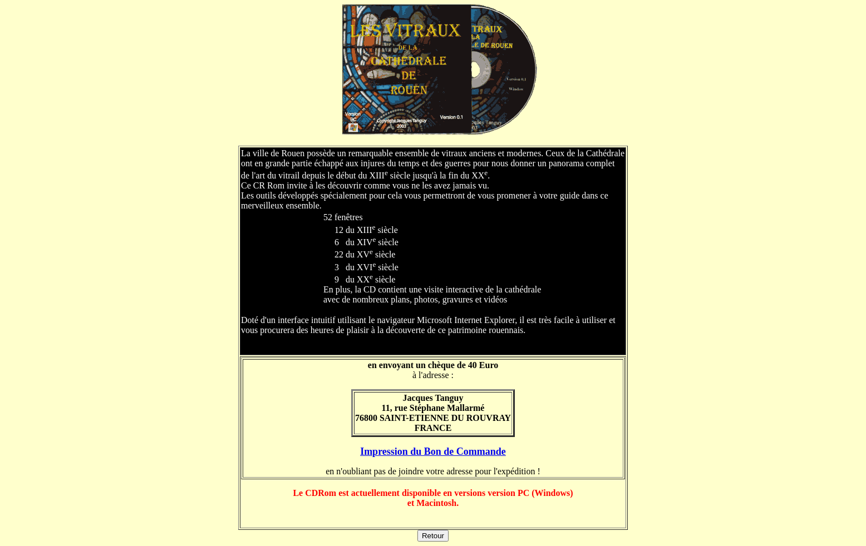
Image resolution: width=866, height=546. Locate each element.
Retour (433, 536)
